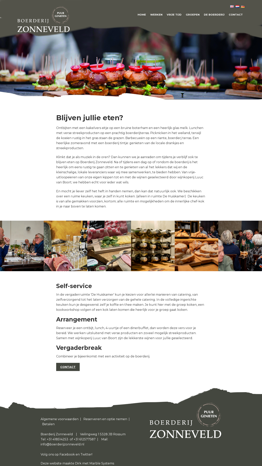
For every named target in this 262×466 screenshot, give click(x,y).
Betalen (48, 424)
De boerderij (214, 14)
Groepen (193, 14)
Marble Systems (101, 463)
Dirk (78, 463)
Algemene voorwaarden (60, 419)
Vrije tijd (174, 14)
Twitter (86, 454)
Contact (236, 14)
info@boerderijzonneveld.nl (62, 444)
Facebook (67, 454)
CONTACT (68, 367)
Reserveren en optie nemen (105, 419)
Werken (156, 14)
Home (142, 14)
